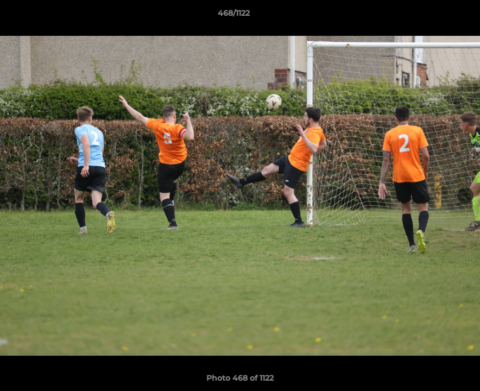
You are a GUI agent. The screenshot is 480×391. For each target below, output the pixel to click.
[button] (434, 16)
